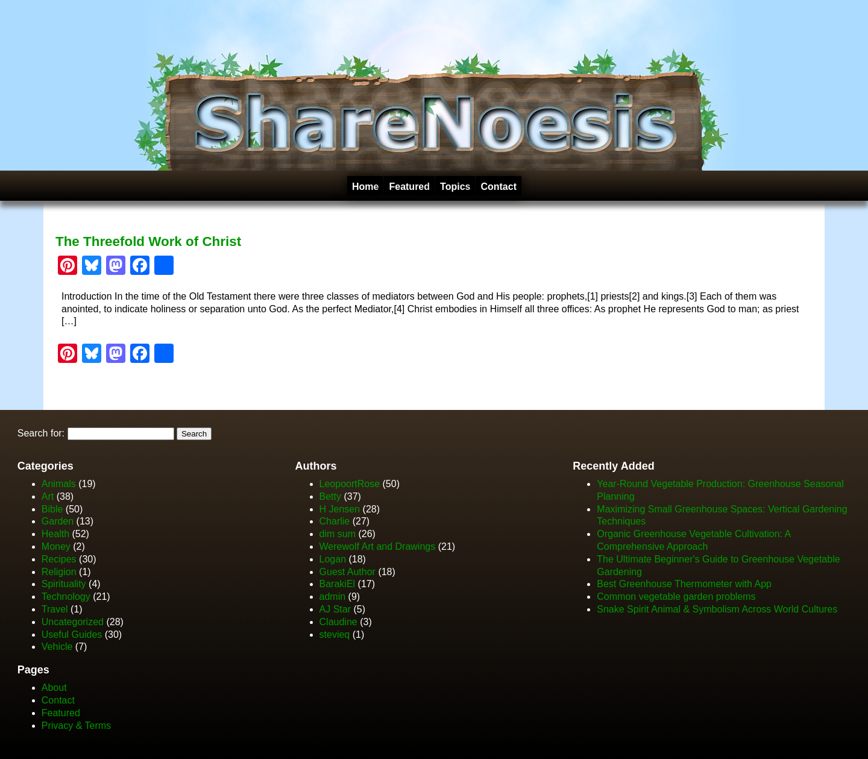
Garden (58, 521)
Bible (52, 509)
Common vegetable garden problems (676, 596)
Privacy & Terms (76, 725)
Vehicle (57, 646)
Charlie (334, 521)
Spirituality (64, 584)
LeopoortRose (351, 484)
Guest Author (347, 572)
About (54, 687)
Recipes (59, 559)
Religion (59, 572)
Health (55, 534)
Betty (330, 496)
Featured (409, 186)
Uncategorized (73, 622)
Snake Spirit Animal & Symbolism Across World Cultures (717, 609)
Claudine (338, 622)
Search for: (40, 433)
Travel (55, 609)
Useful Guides (72, 634)
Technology (66, 596)
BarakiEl (337, 584)
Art (48, 496)
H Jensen (339, 509)
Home (365, 186)
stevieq (334, 634)
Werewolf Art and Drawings (377, 546)
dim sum (337, 534)
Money (56, 546)
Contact (498, 186)
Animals (59, 484)
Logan (333, 559)
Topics (455, 186)
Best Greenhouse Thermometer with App (684, 584)
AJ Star (335, 609)
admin (332, 596)
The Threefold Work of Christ (148, 241)
